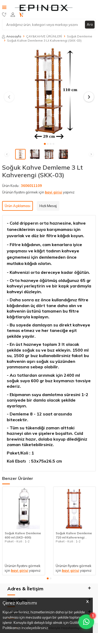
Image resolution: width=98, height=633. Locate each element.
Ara (90, 24)
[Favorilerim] (4, 15)
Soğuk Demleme (79, 36)
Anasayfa (11, 36)
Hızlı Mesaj (48, 206)
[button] (45, 144)
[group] (49, 94)
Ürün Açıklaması (17, 206)
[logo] (43, 7)
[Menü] (4, 7)
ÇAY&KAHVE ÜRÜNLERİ (44, 36)
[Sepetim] (21, 15)
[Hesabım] (13, 15)
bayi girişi (53, 192)
